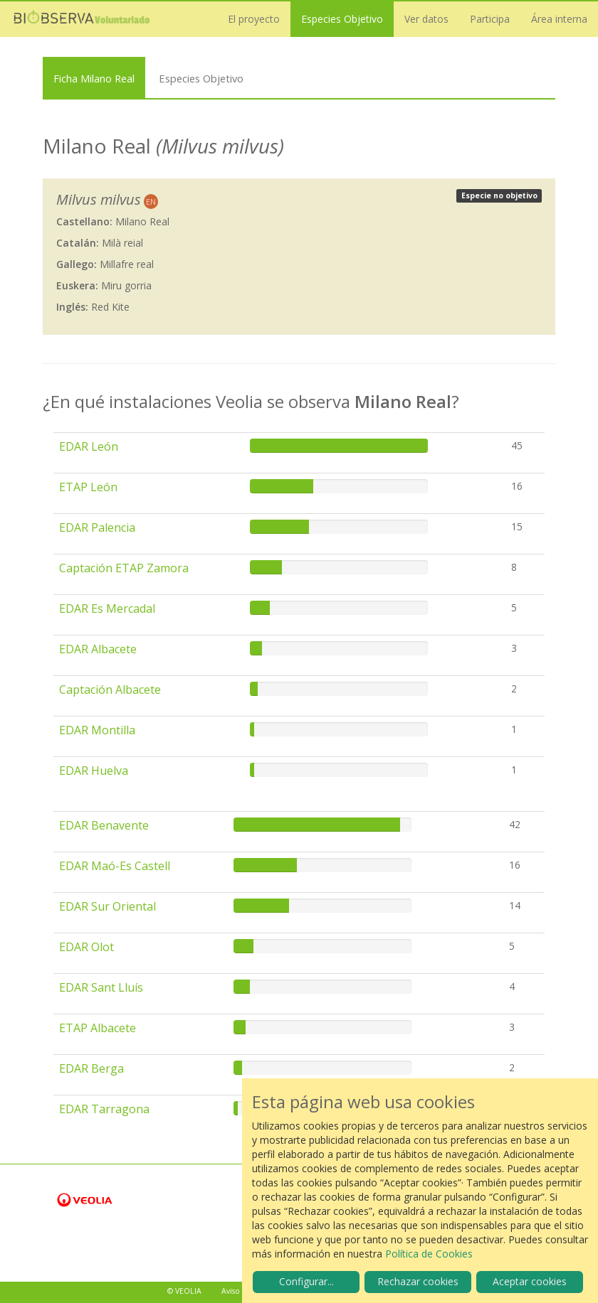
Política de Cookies (429, 1253)
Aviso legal (240, 1291)
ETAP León (88, 487)
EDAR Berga (91, 1068)
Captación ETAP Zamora (124, 568)
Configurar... (306, 1281)
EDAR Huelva (93, 770)
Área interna (559, 19)
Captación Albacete (110, 689)
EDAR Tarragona (104, 1109)
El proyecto (254, 19)
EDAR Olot (86, 947)
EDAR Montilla (97, 730)
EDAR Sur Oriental (107, 906)
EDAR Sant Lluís (101, 987)
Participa (490, 19)
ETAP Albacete (97, 1028)
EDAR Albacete (98, 649)
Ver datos (426, 19)
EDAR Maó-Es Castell (114, 866)
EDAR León (88, 446)
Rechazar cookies (417, 1281)
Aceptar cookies (530, 1281)
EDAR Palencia (97, 527)
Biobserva (82, 19)
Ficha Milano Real (94, 78)
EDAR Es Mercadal (107, 608)
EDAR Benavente (104, 825)
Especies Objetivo (342, 19)
